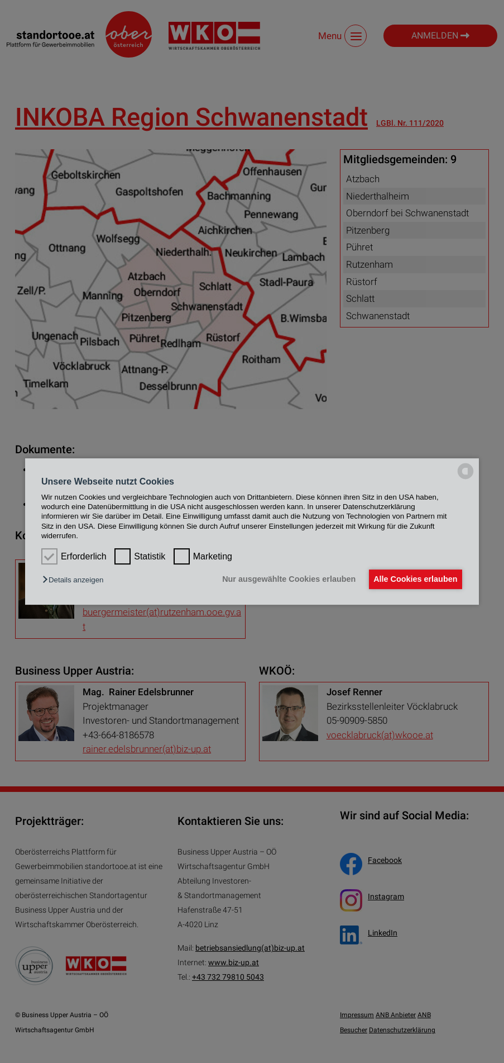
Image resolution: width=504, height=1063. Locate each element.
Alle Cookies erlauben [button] (413, 579)
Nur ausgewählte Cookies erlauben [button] (282, 579)
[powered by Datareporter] (465, 479)
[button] (75, 580)
